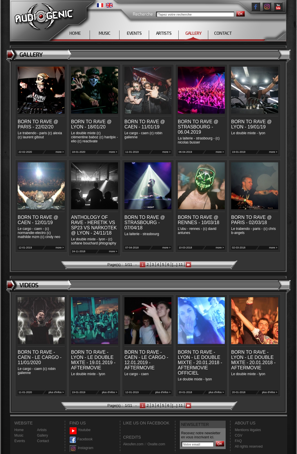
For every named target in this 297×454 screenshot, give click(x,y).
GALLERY (193, 33)
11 (181, 264)
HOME (75, 33)
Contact (43, 441)
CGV (238, 435)
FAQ (238, 441)
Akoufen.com (133, 444)
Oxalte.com (156, 444)
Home (19, 430)
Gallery (42, 435)
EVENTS (134, 33)
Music (19, 435)
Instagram (81, 448)
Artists (42, 430)
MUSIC (104, 33)
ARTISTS (163, 33)
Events (20, 441)
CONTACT (223, 33)
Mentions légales (248, 430)
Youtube (80, 430)
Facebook (81, 439)
